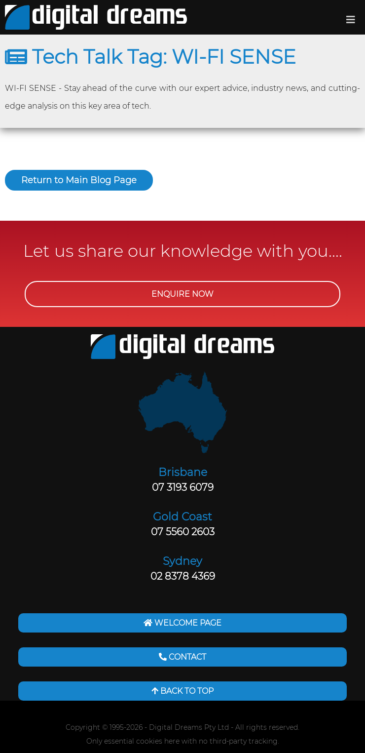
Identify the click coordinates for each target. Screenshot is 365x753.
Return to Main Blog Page (79, 180)
